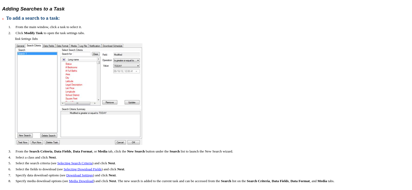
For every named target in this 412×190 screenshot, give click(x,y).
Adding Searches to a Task (33, 9)
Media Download (81, 181)
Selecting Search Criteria (74, 163)
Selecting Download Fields (82, 169)
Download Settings (79, 175)
